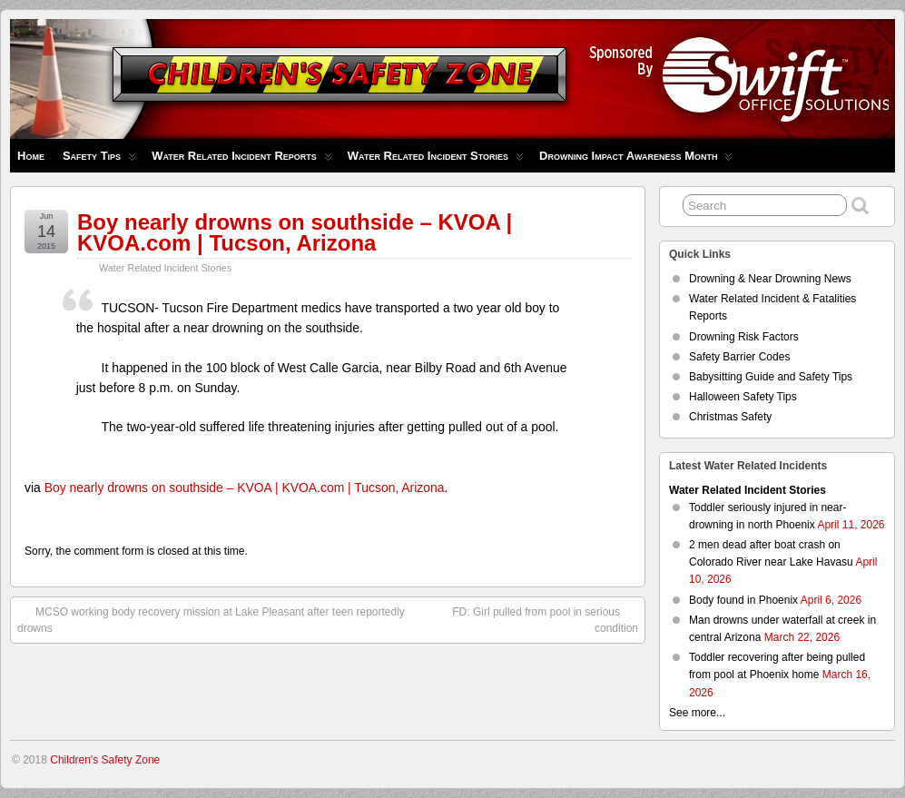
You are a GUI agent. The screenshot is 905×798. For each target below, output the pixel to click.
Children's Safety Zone (105, 760)
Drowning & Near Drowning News (770, 278)
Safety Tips (99, 160)
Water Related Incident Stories (436, 160)
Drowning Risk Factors (744, 336)
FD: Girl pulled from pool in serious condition (545, 619)
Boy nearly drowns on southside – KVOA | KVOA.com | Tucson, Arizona (294, 232)
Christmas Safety (730, 416)
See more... (697, 712)
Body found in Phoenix (743, 600)
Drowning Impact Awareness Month (636, 160)
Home (30, 156)
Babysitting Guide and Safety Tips (770, 376)
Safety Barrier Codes (739, 356)
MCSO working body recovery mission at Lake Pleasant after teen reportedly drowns (211, 619)
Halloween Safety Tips (743, 396)
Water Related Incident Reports (242, 160)
